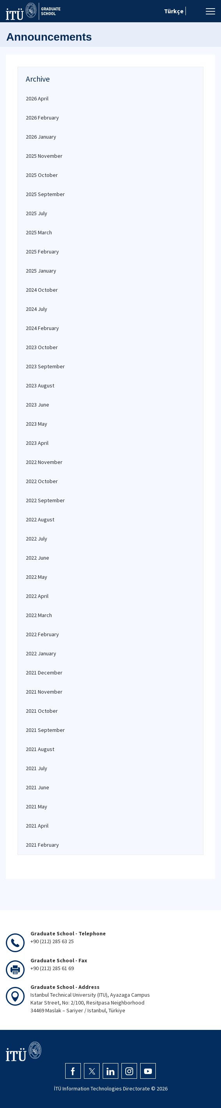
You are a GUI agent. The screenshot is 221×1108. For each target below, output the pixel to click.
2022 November (44, 462)
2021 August (40, 749)
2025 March (39, 232)
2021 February (42, 844)
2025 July (36, 213)
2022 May (36, 576)
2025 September (45, 194)
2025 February (42, 251)
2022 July (36, 538)
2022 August (40, 519)
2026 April (37, 98)
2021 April (37, 825)
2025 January (41, 270)
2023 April (37, 442)
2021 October (42, 710)
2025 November (44, 155)
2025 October (42, 174)
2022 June (37, 557)
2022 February (42, 634)
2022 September (45, 500)
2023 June (37, 404)
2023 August (40, 385)
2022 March (39, 615)
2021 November (44, 691)
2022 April (37, 595)
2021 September (45, 729)
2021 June (37, 787)
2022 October (42, 481)
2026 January (41, 136)
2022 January (41, 653)
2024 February (42, 328)
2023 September (45, 366)
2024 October (42, 289)
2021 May (36, 806)
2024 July (36, 308)
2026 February (42, 117)
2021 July (36, 768)
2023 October (42, 347)
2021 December (44, 672)
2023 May (36, 423)
